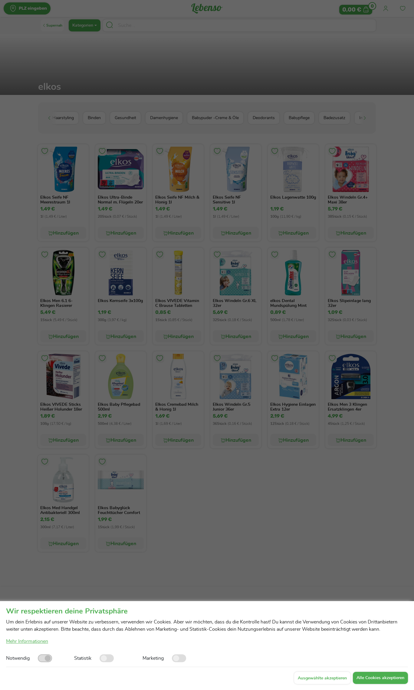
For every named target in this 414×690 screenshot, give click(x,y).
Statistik (82, 658)
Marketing (153, 658)
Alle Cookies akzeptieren (380, 678)
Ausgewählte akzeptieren (322, 678)
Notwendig (18, 658)
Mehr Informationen (27, 641)
